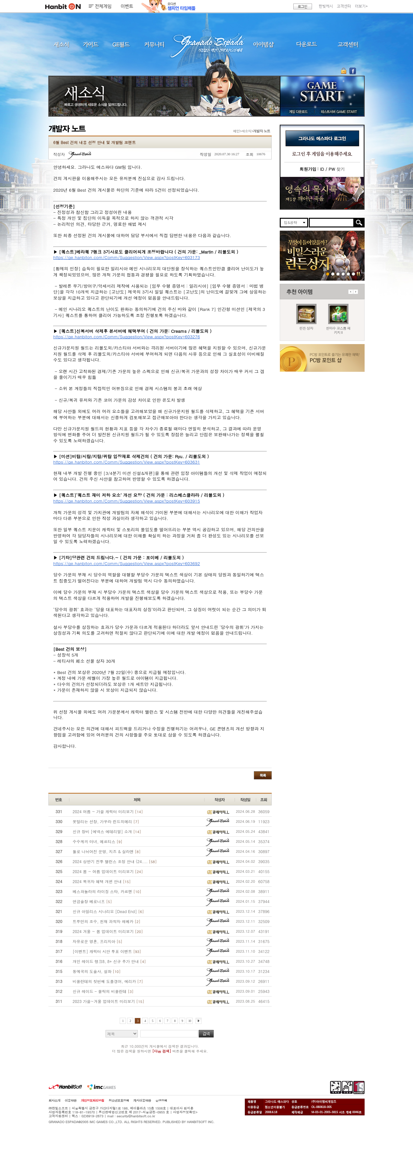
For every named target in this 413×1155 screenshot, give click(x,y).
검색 (206, 1033)
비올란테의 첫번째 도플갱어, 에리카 (108, 981)
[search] (331, 222)
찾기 (332, 169)
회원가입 (307, 169)
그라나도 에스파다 (206, 44)
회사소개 (54, 1100)
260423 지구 (338, 273)
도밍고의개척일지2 (348, 273)
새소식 (61, 44)
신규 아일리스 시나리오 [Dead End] (108, 911)
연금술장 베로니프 (92, 901)
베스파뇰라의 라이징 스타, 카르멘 (107, 891)
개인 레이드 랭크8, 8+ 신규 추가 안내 (109, 961)
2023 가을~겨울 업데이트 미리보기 (108, 1001)
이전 (350, 291)
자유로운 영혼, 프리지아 (97, 941)
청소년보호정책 (119, 1100)
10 (189, 1021)
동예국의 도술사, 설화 (96, 971)
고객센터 (344, 6)
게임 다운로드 (296, 111)
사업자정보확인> (185, 1112)
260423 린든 (327, 273)
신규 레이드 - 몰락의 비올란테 (103, 991)
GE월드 (121, 44)
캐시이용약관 (142, 1100)
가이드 (90, 44)
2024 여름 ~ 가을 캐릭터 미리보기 (108, 811)
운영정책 (161, 1100)
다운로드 (306, 44)
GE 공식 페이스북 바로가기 (352, 71)
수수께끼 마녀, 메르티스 (97, 841)
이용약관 (70, 1100)
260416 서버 (343, 273)
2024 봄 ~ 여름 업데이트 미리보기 (108, 871)
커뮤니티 (154, 44)
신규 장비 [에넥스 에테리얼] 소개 (107, 831)
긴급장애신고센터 (353, 273)
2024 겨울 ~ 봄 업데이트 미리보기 (108, 931)
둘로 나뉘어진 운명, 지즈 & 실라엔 (106, 851)
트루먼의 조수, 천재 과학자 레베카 (106, 921)
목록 (263, 775)
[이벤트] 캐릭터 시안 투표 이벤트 (107, 951)
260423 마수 (332, 273)
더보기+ (361, 6)
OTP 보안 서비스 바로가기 (344, 71)
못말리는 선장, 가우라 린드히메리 (106, 821)
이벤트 (127, 6)
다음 (355, 291)
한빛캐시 (326, 6)
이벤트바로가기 (322, 193)
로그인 (302, 6)
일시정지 (358, 273)
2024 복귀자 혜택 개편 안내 (102, 881)
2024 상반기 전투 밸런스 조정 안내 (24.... (114, 861)
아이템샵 (263, 44)
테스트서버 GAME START (338, 111)
